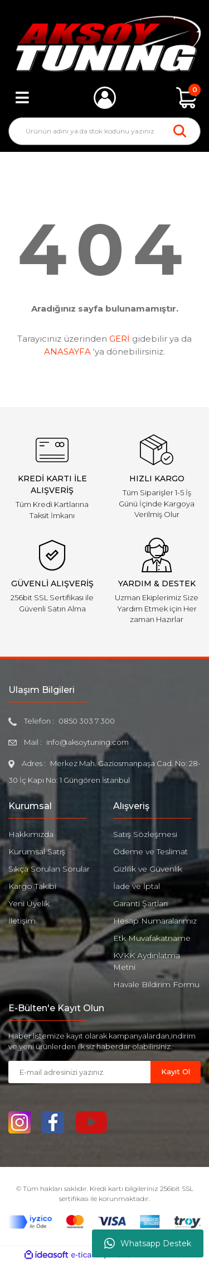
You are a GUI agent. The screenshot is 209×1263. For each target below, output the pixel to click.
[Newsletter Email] (79, 1072)
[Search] (104, 131)
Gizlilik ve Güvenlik (147, 869)
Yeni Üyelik (29, 903)
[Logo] (104, 44)
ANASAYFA (67, 351)
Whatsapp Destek (147, 1243)
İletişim (22, 921)
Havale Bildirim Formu (156, 984)
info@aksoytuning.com (87, 742)
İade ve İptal (136, 886)
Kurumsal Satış (36, 851)
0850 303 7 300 (87, 720)
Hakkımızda (31, 834)
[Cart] (187, 98)
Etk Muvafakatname (152, 938)
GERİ (119, 338)
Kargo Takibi (32, 886)
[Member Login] (105, 98)
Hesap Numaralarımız (155, 921)
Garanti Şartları (140, 903)
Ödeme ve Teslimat (150, 851)
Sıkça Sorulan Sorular (49, 869)
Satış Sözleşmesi (145, 834)
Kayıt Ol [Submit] (175, 1071)
